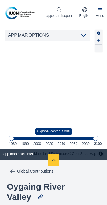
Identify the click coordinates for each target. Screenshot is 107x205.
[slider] (11, 138)
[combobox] (84, 12)
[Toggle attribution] (100, 153)
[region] (53, 92)
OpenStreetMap (84, 154)
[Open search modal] (58, 12)
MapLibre (41, 154)
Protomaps (59, 154)
